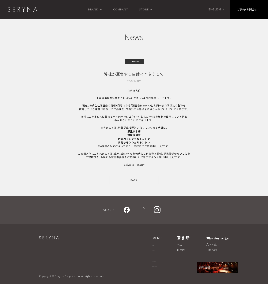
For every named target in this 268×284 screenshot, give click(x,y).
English (214, 9)
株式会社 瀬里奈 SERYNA (22, 9)
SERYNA (57, 239)
